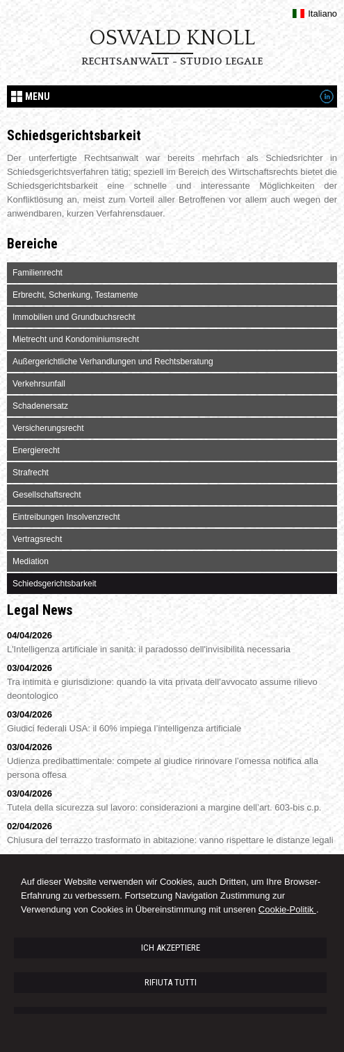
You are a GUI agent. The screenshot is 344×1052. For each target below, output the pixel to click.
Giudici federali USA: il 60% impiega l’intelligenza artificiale (124, 728)
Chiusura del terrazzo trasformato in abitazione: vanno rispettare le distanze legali (170, 840)
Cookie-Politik (287, 909)
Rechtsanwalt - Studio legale (172, 61)
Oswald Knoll (172, 38)
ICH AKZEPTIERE (170, 947)
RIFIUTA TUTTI (171, 982)
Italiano (315, 13)
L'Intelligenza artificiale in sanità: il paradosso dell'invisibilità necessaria (148, 649)
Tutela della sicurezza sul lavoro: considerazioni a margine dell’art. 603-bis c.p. (164, 807)
